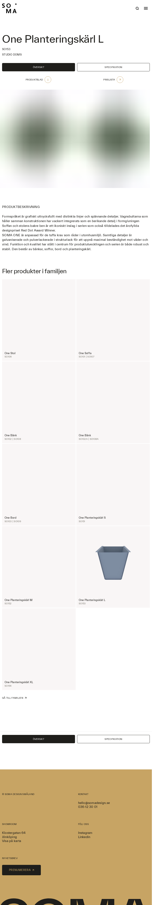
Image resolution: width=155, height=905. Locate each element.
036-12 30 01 (88, 807)
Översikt (38, 67)
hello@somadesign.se (94, 803)
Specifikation (113, 67)
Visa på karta (11, 841)
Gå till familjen (14, 698)
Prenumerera (21, 870)
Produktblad (38, 79)
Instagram (85, 833)
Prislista (113, 79)
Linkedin (84, 837)
